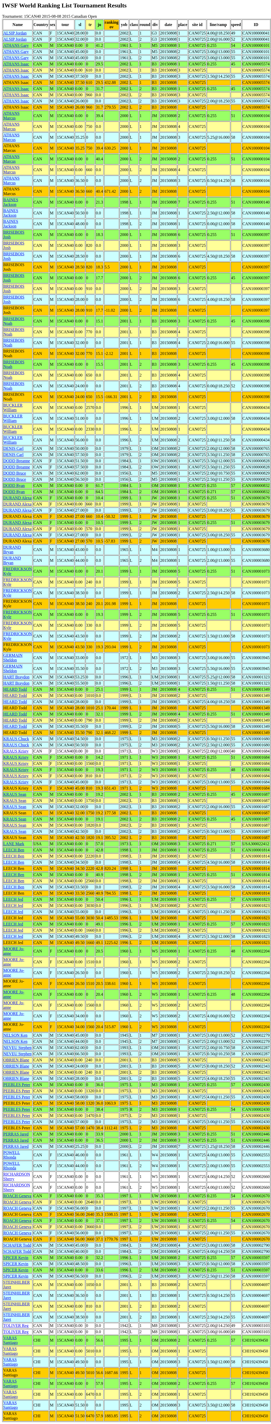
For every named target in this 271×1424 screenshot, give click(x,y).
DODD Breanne (16, 461)
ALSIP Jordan (15, 33)
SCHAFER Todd (17, 1245)
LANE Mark (13, 844)
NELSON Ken (15, 1035)
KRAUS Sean (14, 794)
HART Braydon (16, 677)
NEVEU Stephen (17, 1047)
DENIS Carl (13, 448)
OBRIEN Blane (16, 1060)
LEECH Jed (13, 899)
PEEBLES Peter (16, 1084)
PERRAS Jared (16, 1134)
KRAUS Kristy (16, 751)
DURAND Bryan (12, 549)
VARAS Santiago (10, 1340)
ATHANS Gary (16, 45)
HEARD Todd (15, 689)
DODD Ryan (14, 485)
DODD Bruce (14, 473)
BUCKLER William (13, 407)
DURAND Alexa (17, 498)
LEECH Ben (13, 850)
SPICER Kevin (15, 1257)
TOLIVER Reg (16, 1325)
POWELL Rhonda (11, 1154)
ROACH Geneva (17, 1196)
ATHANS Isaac (16, 64)
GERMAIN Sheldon (13, 657)
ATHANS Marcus (11, 115)
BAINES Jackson (10, 202)
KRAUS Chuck (16, 739)
